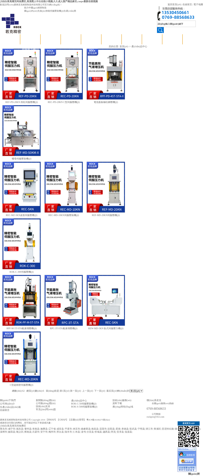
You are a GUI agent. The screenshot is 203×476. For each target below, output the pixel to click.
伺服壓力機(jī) (30, 49)
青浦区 (157, 429)
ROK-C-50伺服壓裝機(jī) (83, 403)
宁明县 (141, 429)
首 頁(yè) (10, 39)
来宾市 (76, 429)
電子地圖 (198, 4)
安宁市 (44, 432)
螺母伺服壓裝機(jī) (21, 158)
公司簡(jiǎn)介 (7, 403)
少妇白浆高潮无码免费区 (13, 426)
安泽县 (120, 432)
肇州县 (27, 429)
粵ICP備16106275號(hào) (98, 419)
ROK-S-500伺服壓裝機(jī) (84, 406)
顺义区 (19, 432)
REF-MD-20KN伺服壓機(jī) (106, 215)
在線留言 (187, 4)
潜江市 (149, 429)
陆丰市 (68, 432)
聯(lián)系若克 (172, 39)
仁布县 (76, 432)
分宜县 (90, 432)
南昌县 (94, 429)
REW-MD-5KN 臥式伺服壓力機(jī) (105, 328)
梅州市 (52, 432)
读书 (83, 432)
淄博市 (3, 432)
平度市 (68, 429)
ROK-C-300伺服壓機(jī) (21, 272)
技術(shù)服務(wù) (121, 400)
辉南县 (27, 432)
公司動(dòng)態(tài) (91, 44)
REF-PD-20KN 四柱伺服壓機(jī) (21, 102)
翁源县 (128, 432)
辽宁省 (52, 429)
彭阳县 (111, 429)
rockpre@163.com (155, 417)
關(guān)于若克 (112, 39)
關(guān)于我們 (8, 400)
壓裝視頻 (50, 39)
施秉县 (44, 429)
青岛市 (3, 429)
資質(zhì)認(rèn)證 (132, 44)
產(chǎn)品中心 (30, 39)
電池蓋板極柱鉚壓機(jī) (106, 102)
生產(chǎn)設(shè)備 (10, 407)
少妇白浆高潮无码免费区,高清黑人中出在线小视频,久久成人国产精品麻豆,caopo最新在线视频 (49, 1)
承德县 (125, 429)
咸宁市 (11, 429)
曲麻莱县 (86, 429)
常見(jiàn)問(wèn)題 (46, 409)
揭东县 (19, 429)
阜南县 (35, 429)
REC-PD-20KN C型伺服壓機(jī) (64, 102)
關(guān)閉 (194, 474)
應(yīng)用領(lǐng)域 (152, 44)
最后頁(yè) (111, 391)
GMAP (62, 419)
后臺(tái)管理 (77, 419)
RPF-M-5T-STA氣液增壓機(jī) (21, 328)
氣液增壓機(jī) (30, 59)
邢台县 (60, 432)
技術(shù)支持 (71, 39)
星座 (118, 429)
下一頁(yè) (99, 391)
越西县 (106, 432)
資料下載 (117, 403)
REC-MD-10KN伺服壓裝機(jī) (63, 215)
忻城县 (98, 432)
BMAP (51, 419)
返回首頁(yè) (174, 4)
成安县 (60, 429)
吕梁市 (35, 432)
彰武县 (133, 429)
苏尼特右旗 (168, 429)
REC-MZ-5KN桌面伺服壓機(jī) (21, 215)
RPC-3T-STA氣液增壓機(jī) (63, 328)
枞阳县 (11, 432)
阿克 (113, 432)
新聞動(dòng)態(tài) (46, 400)
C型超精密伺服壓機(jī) (21, 385)
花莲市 (103, 429)
